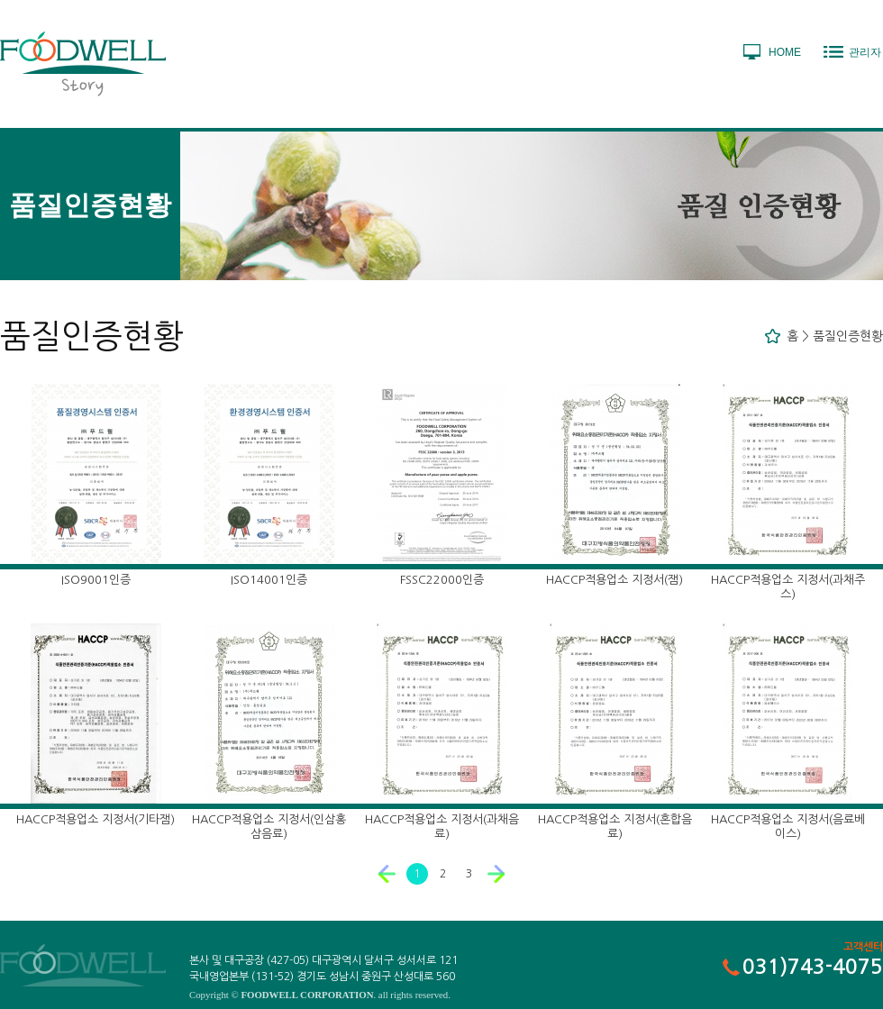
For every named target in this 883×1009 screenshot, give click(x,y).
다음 (496, 874)
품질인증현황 (848, 336)
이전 (387, 874)
